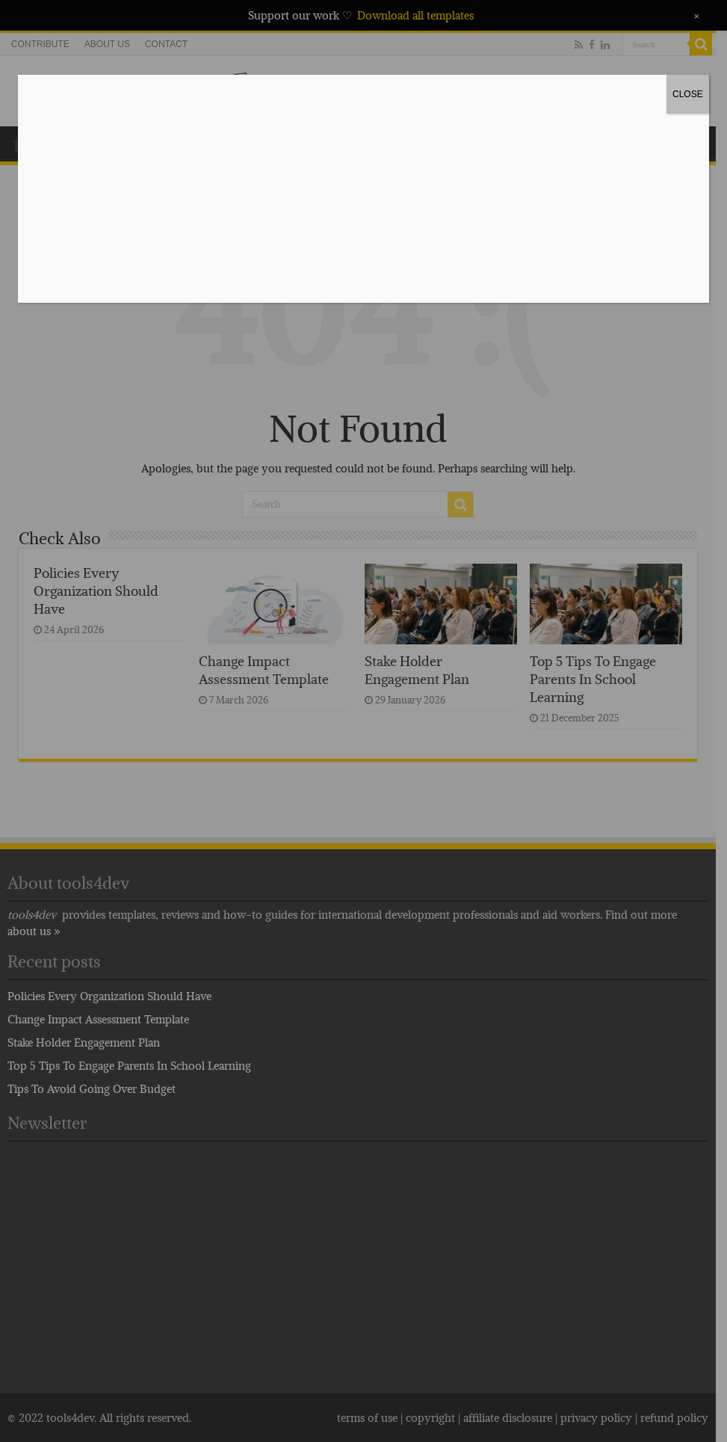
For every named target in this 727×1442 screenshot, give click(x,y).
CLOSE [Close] (687, 94)
